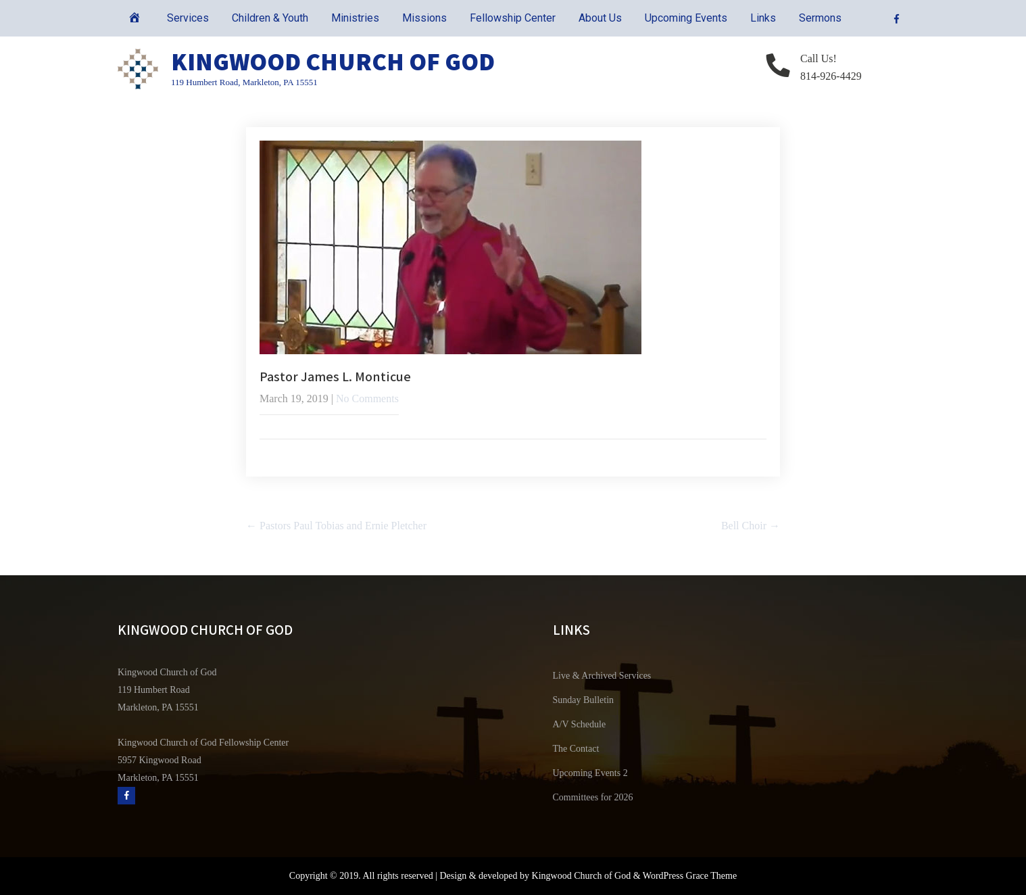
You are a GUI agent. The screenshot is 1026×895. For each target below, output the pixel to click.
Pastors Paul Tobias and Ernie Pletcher (336, 525)
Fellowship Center (513, 17)
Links (763, 17)
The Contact (576, 749)
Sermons (820, 17)
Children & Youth (270, 17)
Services (188, 17)
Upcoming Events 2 (590, 773)
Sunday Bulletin (583, 700)
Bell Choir (750, 525)
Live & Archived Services (602, 676)
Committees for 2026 (593, 797)
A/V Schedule (579, 724)
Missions (424, 17)
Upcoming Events (686, 17)
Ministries (355, 17)
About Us (600, 17)
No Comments (367, 398)
